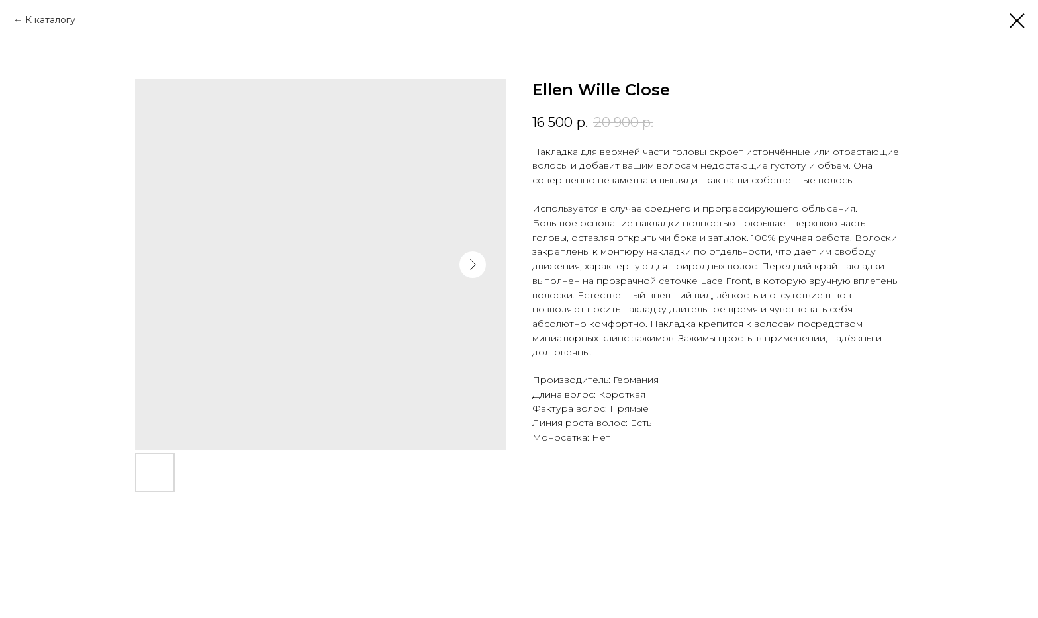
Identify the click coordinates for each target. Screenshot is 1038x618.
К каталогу (50, 20)
